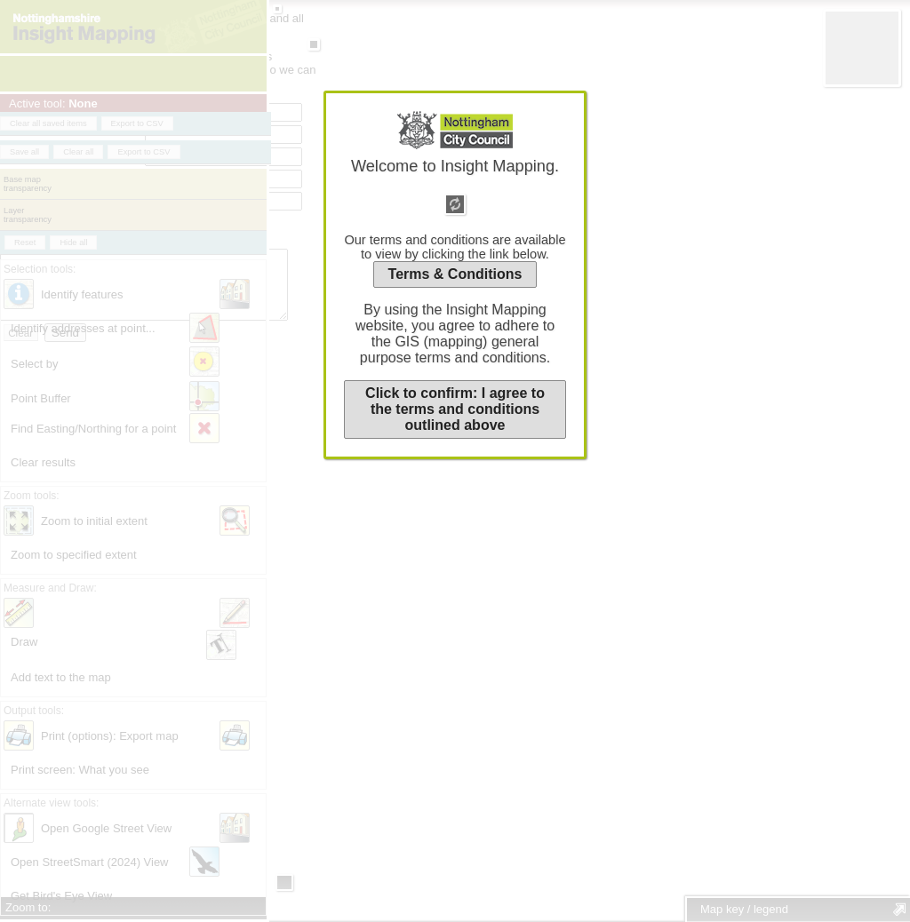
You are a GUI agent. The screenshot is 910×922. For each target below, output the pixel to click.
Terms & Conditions (455, 274)
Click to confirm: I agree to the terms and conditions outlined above (455, 409)
